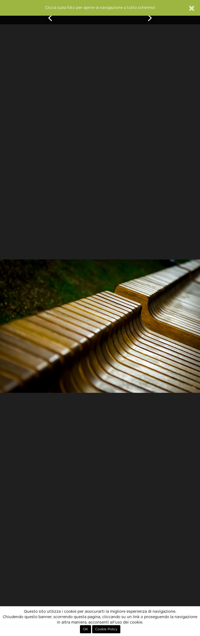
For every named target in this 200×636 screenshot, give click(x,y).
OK (85, 629)
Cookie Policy (106, 629)
